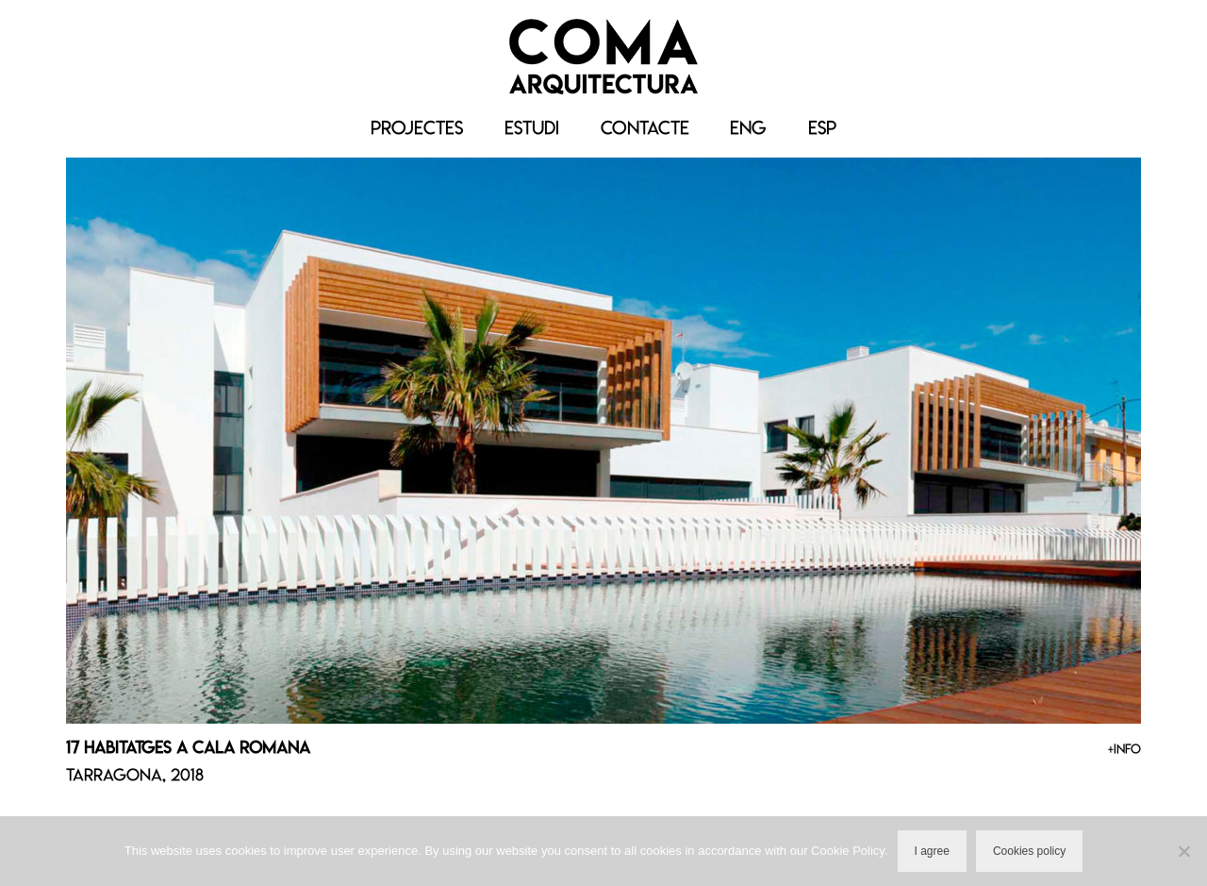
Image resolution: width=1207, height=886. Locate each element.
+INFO (1124, 749)
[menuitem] (748, 128)
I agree (932, 851)
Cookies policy (1029, 851)
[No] (1183, 851)
